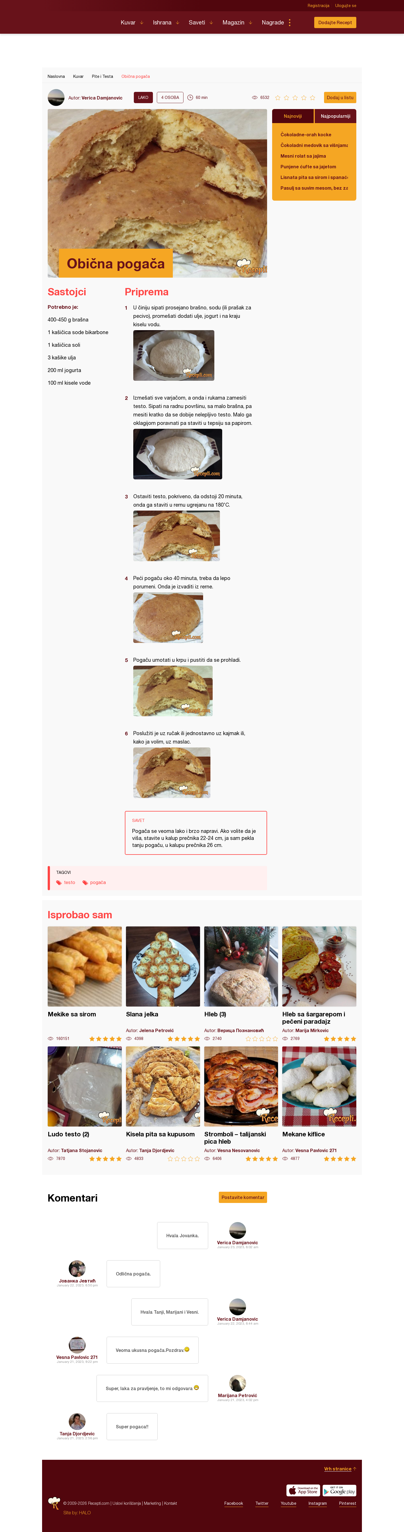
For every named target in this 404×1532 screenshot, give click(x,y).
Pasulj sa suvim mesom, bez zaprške (314, 188)
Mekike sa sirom (85, 983)
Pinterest (347, 1503)
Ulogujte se (345, 5)
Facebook (233, 1503)
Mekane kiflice (319, 1103)
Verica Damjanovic (102, 97)
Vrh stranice (338, 1468)
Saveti (197, 22)
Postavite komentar (243, 1197)
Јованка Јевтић (77, 1280)
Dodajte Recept (335, 22)
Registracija (318, 5)
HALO (85, 1512)
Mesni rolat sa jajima (303, 155)
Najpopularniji (335, 116)
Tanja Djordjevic (77, 1433)
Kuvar (128, 22)
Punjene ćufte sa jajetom (308, 166)
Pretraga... (301, 22)
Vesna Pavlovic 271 (77, 1357)
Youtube (288, 1503)
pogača (98, 882)
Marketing (152, 1503)
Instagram (318, 1503)
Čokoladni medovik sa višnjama (314, 145)
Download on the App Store (303, 1490)
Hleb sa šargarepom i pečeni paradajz (319, 983)
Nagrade (273, 22)
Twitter (261, 1503)
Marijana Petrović (237, 1395)
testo (69, 882)
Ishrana (162, 22)
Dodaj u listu (340, 97)
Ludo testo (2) (85, 1103)
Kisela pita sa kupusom (163, 1103)
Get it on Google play (339, 1490)
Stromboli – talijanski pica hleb (241, 1103)
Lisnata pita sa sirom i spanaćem (314, 177)
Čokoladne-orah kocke (306, 134)
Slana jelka (163, 983)
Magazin (233, 22)
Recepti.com (80, 20)
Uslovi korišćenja (127, 1503)
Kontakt (170, 1503)
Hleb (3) (241, 983)
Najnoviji (293, 116)
